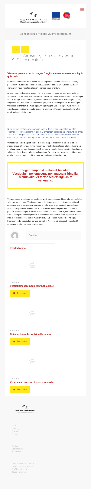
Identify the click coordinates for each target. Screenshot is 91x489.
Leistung (15, 428)
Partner (15, 434)
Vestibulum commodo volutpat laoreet (32, 285)
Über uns (15, 431)
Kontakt (15, 446)
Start (14, 426)
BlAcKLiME (34, 235)
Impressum (17, 452)
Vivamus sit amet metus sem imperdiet (32, 382)
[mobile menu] (82, 9)
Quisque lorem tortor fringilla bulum (30, 334)
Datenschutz (17, 449)
